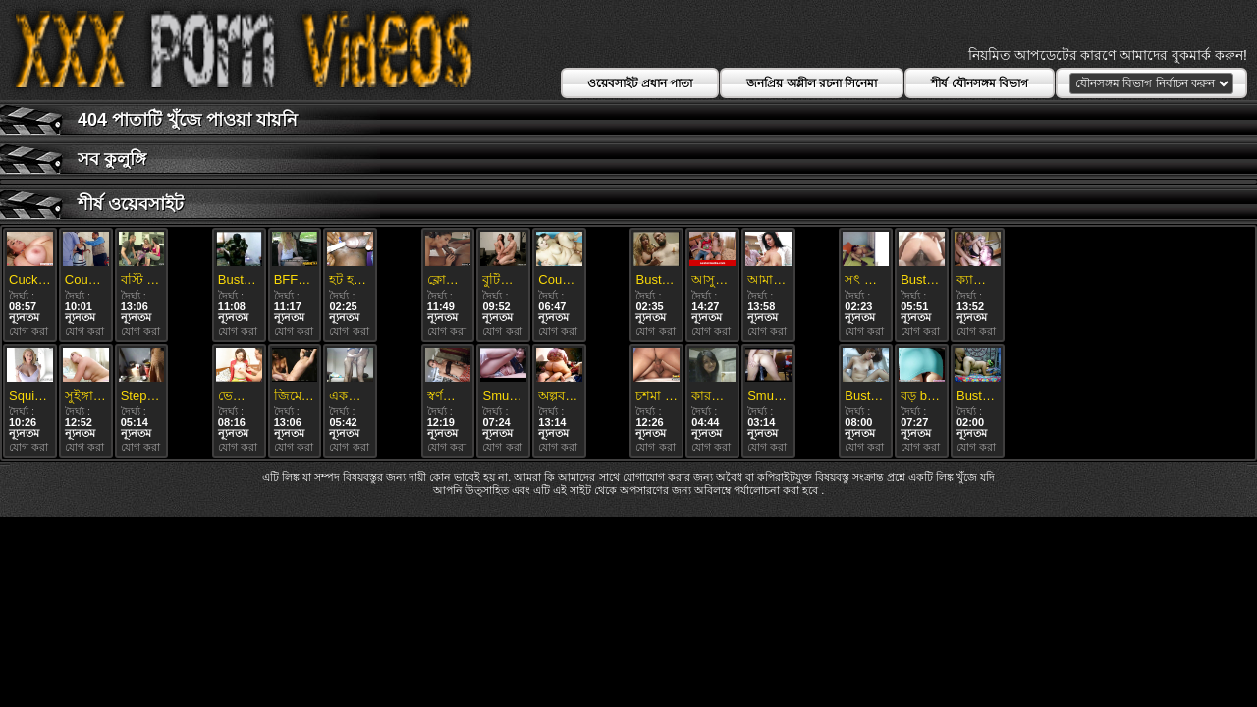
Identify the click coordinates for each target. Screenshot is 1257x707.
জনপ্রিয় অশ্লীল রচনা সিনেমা (811, 83)
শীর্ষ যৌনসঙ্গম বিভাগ (979, 83)
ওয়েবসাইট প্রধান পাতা (640, 83)
